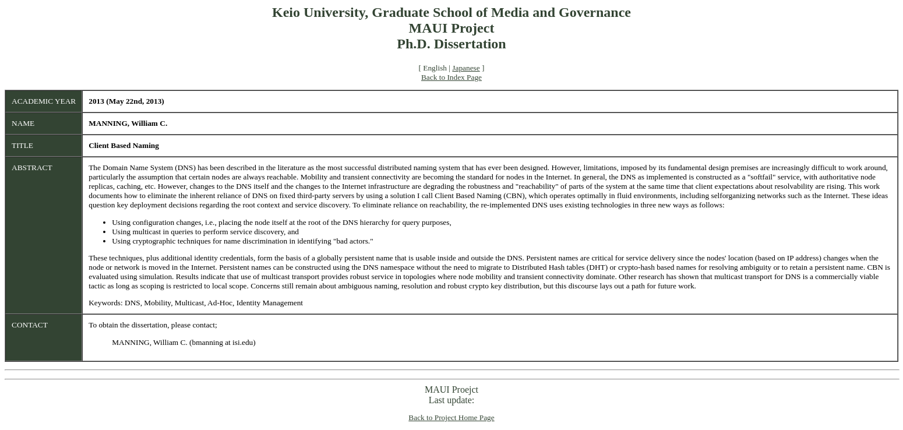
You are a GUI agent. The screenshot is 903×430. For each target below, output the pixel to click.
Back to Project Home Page (451, 417)
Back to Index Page (451, 77)
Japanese (465, 68)
